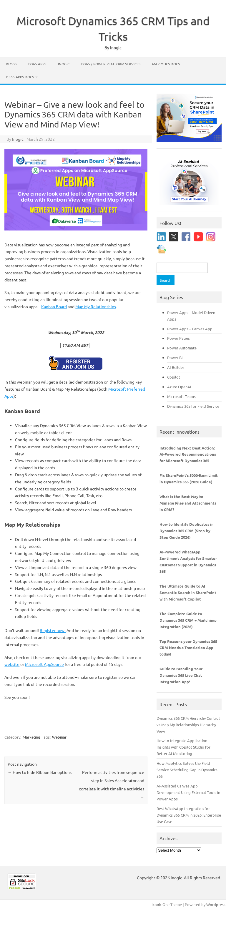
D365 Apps (37, 64)
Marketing (31, 736)
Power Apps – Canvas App (189, 328)
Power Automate (182, 347)
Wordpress (215, 904)
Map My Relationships (95, 306)
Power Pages (178, 338)
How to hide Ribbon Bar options (40, 772)
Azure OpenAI (179, 386)
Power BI (175, 357)
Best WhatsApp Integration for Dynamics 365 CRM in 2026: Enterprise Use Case (189, 815)
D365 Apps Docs (20, 76)
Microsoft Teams (181, 396)
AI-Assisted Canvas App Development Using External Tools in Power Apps (188, 792)
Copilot (173, 376)
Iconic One (161, 904)
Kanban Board (54, 306)
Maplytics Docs (166, 64)
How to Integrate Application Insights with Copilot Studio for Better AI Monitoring (183, 747)
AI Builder (175, 367)
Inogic (63, 64)
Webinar (59, 736)
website (11, 664)
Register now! (53, 630)
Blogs (11, 64)
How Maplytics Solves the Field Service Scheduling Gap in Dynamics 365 (187, 770)
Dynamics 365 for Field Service (193, 406)
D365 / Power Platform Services (110, 64)
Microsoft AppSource (44, 664)
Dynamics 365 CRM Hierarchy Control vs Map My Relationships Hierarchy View (188, 725)
